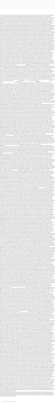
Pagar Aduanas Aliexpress (16, 392)
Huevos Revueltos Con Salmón (28, 392)
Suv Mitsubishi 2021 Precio (5, 392)
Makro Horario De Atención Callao (41, 392)
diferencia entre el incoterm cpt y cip (9, 401)
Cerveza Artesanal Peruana (12, 394)
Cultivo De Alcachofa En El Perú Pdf (21, 393)
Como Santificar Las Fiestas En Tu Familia (36, 393)
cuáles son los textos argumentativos (17, 5)
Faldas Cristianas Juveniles (39, 394)
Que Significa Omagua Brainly (10, 395)
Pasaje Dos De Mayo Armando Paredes (26, 394)
